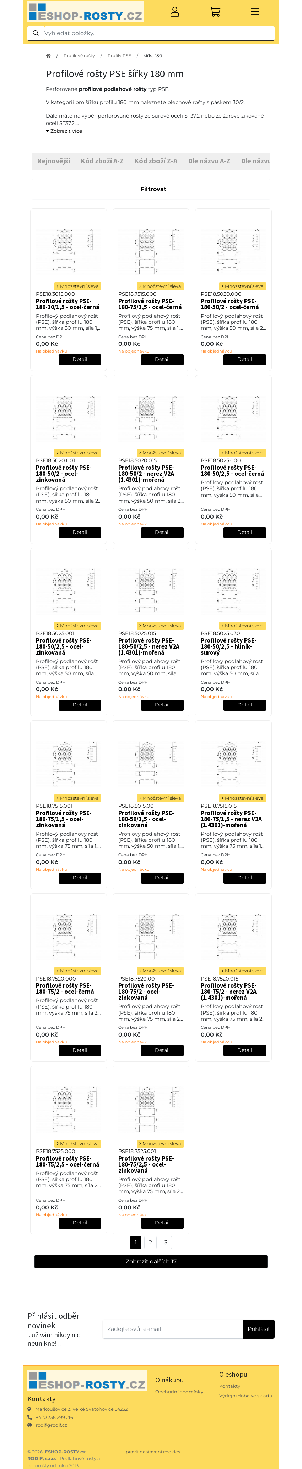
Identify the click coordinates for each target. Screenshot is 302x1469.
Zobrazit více (64, 131)
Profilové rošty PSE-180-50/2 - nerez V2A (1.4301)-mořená (146, 474)
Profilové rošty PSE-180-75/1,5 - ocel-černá (150, 304)
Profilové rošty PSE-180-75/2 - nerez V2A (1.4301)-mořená (229, 991)
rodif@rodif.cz (51, 1425)
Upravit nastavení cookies (151, 1451)
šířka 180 (153, 55)
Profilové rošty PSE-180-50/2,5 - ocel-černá (232, 470)
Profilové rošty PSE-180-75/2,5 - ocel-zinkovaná (146, 1164)
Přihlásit (259, 1329)
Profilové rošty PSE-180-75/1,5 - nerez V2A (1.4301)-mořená (231, 819)
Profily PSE (119, 55)
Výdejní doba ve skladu (246, 1395)
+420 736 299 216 (54, 1417)
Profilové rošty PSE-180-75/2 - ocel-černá (65, 988)
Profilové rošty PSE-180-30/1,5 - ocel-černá (67, 304)
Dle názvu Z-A (262, 160)
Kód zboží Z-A (155, 160)
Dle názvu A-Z (209, 160)
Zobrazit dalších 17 (151, 1261)
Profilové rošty (79, 55)
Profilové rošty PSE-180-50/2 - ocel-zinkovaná (64, 474)
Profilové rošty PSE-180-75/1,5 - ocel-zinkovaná (64, 819)
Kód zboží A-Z (102, 160)
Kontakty (229, 1386)
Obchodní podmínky (179, 1391)
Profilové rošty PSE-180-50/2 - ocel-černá (230, 304)
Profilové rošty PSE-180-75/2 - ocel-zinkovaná (146, 991)
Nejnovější (53, 160)
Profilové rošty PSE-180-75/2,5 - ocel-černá (67, 1161)
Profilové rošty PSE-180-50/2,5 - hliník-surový (229, 646)
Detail (79, 359)
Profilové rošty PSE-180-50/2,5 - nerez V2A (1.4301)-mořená (148, 646)
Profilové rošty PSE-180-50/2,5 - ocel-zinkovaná (64, 646)
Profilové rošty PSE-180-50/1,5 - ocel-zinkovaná (146, 819)
